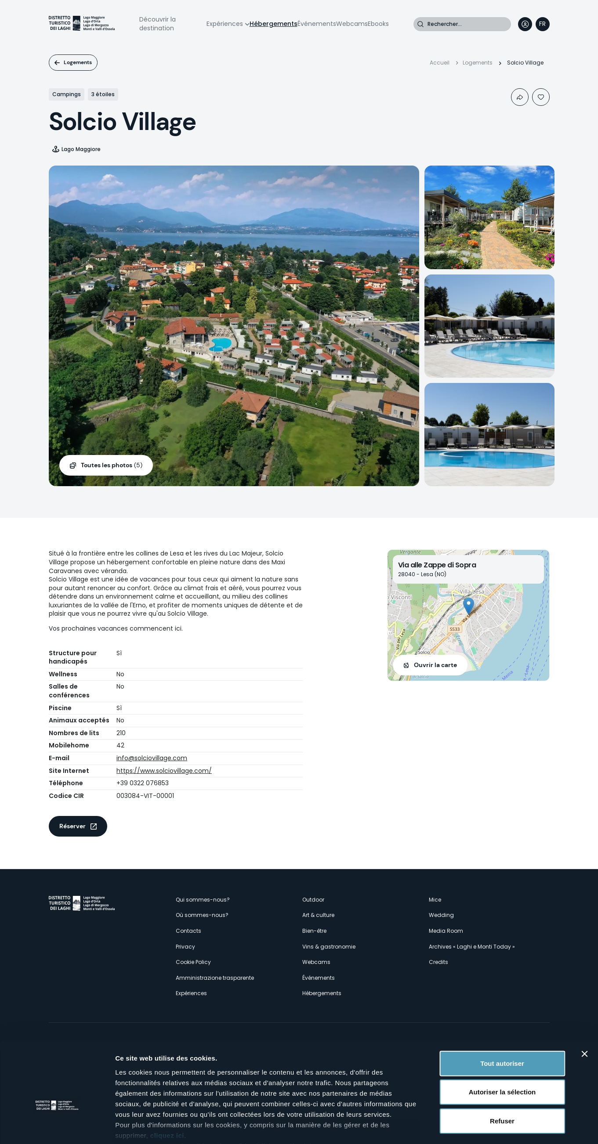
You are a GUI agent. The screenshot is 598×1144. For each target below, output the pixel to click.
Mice (435, 899)
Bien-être (314, 931)
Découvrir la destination (157, 23)
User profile (525, 24)
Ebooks (378, 23)
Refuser (502, 1067)
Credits (438, 962)
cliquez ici (167, 1082)
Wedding (441, 915)
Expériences (225, 23)
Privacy (185, 946)
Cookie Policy (193, 962)
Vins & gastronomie (328, 946)
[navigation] (543, 24)
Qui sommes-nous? (203, 899)
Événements (316, 23)
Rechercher (420, 24)
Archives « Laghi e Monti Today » (472, 946)
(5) (111, 465)
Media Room (446, 931)
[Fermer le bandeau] (584, 1000)
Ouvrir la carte (435, 665)
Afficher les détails (484, 1126)
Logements (78, 62)
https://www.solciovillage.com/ (164, 770)
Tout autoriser (502, 1010)
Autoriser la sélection (502, 1038)
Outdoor (313, 899)
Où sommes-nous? (202, 915)
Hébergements (273, 23)
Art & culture (318, 915)
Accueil (439, 62)
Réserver (72, 826)
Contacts (188, 931)
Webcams (352, 23)
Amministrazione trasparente (215, 978)
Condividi (520, 97)
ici (308, 1092)
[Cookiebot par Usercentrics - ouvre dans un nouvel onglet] (56, 1126)
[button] (468, 606)
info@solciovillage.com (151, 758)
